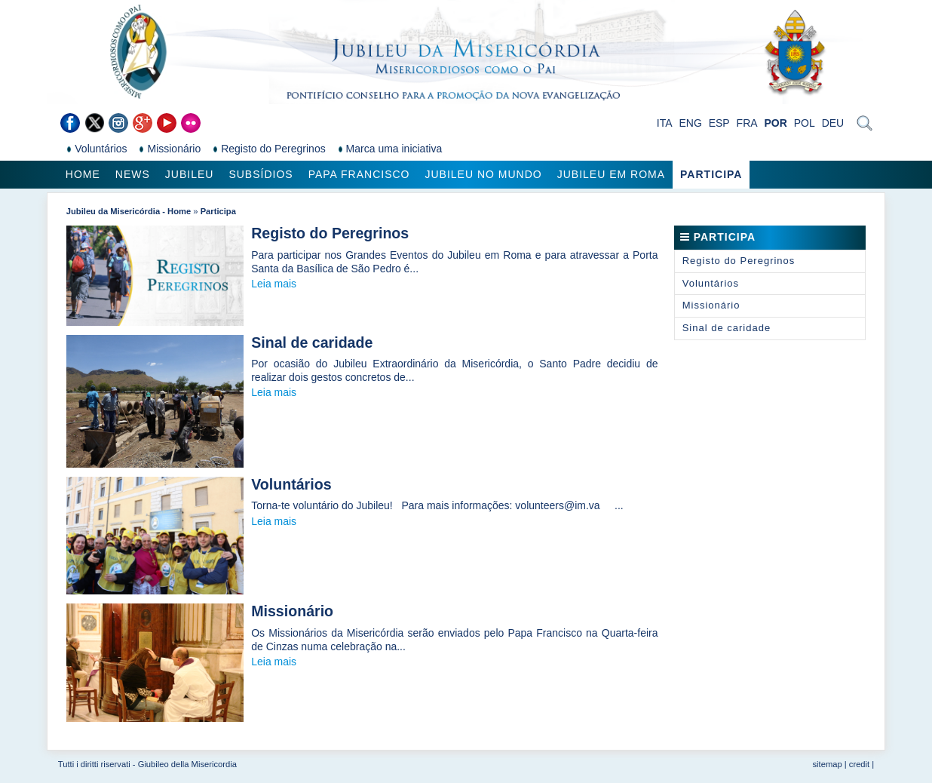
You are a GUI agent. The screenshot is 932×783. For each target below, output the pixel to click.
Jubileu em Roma (611, 174)
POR (775, 123)
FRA (747, 123)
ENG (690, 123)
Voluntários (291, 484)
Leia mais (273, 284)
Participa (711, 174)
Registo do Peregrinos (330, 233)
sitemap (827, 764)
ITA (665, 123)
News (132, 174)
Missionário (292, 611)
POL (804, 123)
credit (859, 764)
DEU (833, 123)
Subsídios (260, 174)
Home (83, 174)
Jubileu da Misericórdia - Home (128, 211)
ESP (719, 123)
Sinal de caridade (311, 342)
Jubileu (189, 174)
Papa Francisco (359, 174)
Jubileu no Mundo (483, 174)
